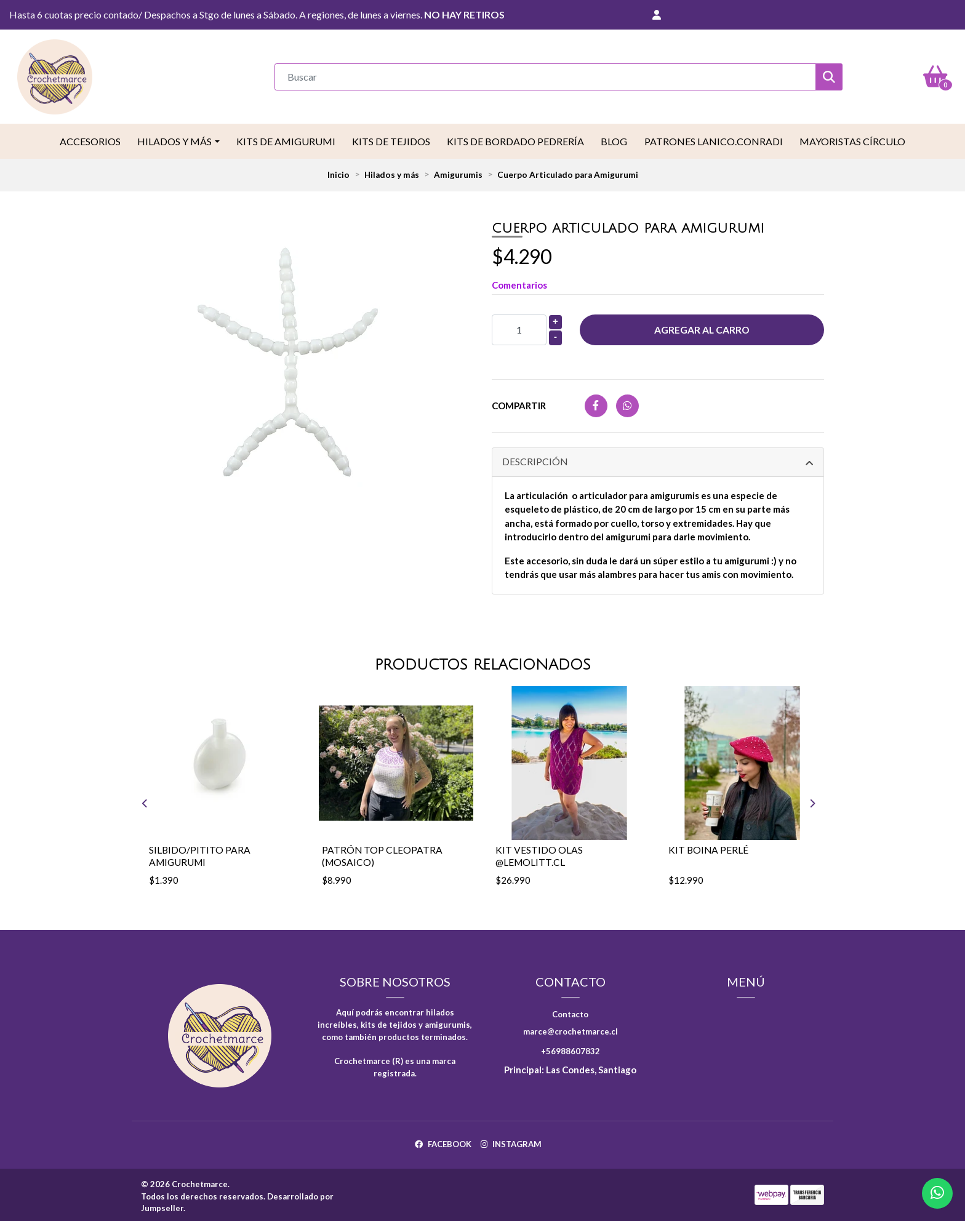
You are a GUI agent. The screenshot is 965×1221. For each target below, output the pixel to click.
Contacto (570, 1010)
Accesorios (90, 139)
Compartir (519, 403)
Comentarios (519, 283)
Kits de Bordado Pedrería (515, 139)
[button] (656, 14)
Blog (614, 139)
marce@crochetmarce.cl (570, 1028)
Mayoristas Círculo (852, 139)
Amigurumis (458, 173)
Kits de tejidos (391, 139)
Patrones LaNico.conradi (713, 139)
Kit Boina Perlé (709, 847)
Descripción (535, 460)
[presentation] (126, 800)
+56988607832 (570, 1047)
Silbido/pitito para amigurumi (200, 853)
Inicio (338, 173)
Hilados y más (174, 139)
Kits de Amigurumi (285, 139)
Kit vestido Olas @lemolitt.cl (539, 853)
